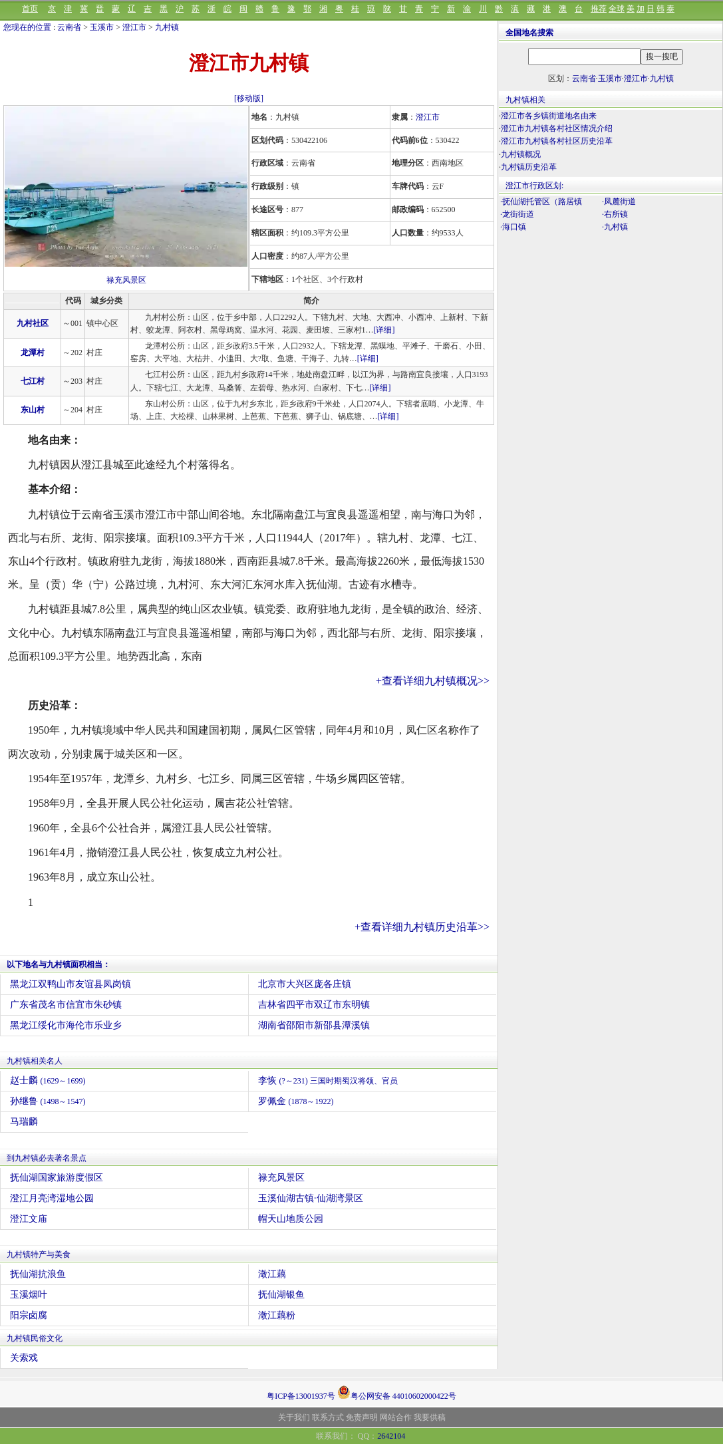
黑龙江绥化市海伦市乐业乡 (66, 1025)
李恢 (328, 1080)
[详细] (384, 330)
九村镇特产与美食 (39, 1254)
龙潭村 (33, 352)
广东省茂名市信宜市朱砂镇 (66, 1005)
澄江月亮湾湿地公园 (52, 1198)
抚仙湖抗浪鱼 (38, 1274)
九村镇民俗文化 (35, 1338)
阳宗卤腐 (28, 1315)
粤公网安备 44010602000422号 (396, 1392)
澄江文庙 (28, 1219)
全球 (617, 8)
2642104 (391, 1436)
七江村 (33, 381)
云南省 (69, 27)
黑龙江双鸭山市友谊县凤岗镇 (70, 984)
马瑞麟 (24, 1122)
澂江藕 (272, 1274)
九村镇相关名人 (35, 1061)
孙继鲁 (48, 1101)
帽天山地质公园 (290, 1219)
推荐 (599, 8)
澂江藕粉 (276, 1315)
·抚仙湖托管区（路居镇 (541, 201)
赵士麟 (48, 1080)
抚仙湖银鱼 (281, 1295)
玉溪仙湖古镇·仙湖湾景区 (310, 1198)
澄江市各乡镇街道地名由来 (549, 115)
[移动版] (248, 98)
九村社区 (33, 323)
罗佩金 (296, 1101)
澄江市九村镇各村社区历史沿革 (557, 141)
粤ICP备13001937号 (301, 1396)
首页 (30, 8)
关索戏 (24, 1358)
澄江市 (134, 27)
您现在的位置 (27, 27)
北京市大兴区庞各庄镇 (304, 984)
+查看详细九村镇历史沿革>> (422, 927)
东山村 (33, 409)
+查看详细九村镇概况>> (433, 680)
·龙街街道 (517, 214)
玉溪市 (102, 27)
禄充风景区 (126, 280)
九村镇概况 (521, 154)
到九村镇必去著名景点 (46, 1158)
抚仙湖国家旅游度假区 (56, 1178)
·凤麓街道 (619, 201)
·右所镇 (615, 214)
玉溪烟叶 (28, 1295)
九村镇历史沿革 (529, 167)
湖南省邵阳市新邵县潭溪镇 (314, 1025)
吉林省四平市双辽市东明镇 (314, 1005)
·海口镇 (513, 226)
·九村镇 (615, 226)
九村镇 (167, 27)
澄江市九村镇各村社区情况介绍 (557, 128)
